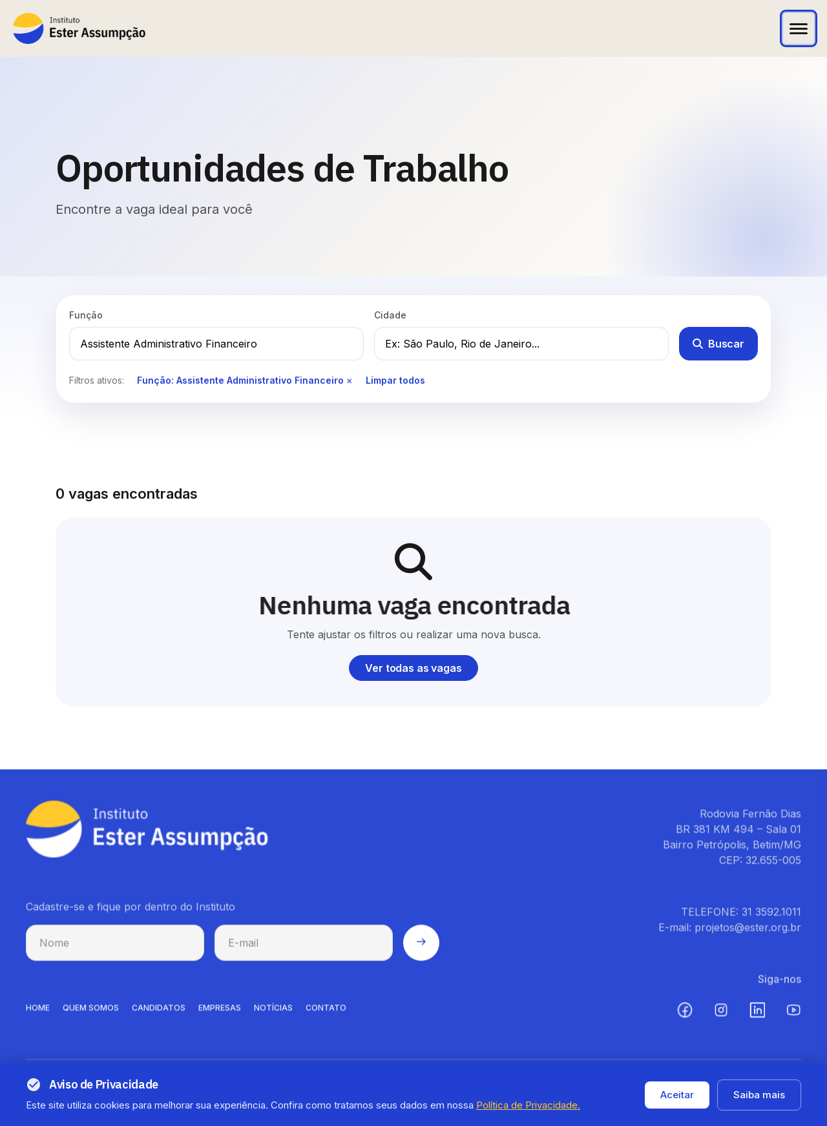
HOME (38, 1017)
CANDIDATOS (158, 1017)
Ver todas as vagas (413, 668)
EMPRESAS (219, 1017)
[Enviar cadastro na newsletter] (421, 952)
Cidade (390, 314)
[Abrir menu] (798, 28)
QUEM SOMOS (91, 1017)
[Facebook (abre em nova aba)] (685, 1019)
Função (86, 314)
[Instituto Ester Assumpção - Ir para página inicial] (79, 28)
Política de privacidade (659, 1102)
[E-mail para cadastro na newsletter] (304, 952)
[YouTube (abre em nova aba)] (793, 1019)
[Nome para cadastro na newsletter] (115, 952)
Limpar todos (395, 380)
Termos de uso (764, 1102)
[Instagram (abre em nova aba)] (721, 1019)
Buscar (718, 343)
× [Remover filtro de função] (349, 380)
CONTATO (326, 1017)
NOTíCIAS (273, 1017)
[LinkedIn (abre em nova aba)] (757, 1019)
